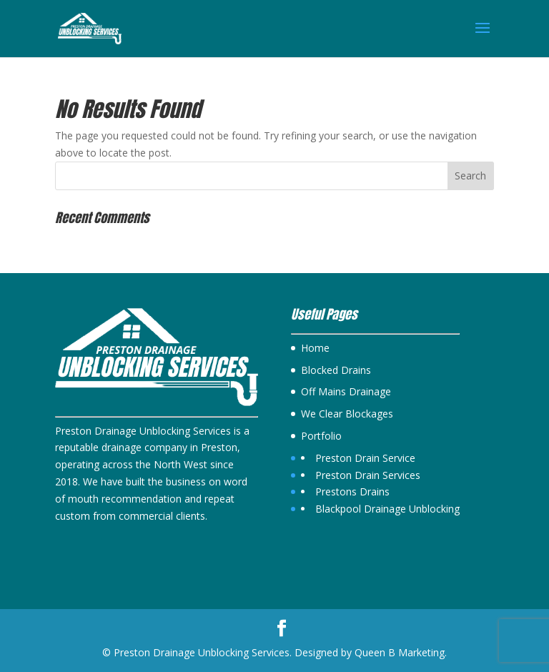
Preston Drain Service (365, 458)
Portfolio (321, 436)
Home (315, 348)
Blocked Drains (336, 370)
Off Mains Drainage (346, 391)
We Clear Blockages (347, 413)
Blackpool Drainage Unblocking (387, 508)
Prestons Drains (352, 491)
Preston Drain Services (367, 475)
